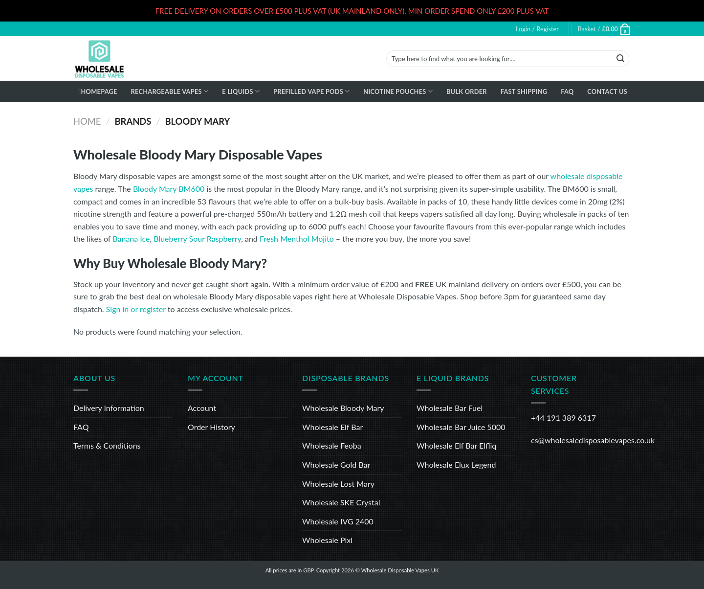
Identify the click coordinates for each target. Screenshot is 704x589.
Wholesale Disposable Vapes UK (400, 570)
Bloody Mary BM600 (168, 188)
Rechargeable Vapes (170, 91)
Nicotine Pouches (398, 91)
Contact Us (607, 91)
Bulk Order (466, 91)
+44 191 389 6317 (563, 417)
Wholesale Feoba (331, 445)
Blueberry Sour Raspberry (197, 238)
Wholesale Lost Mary (338, 483)
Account (202, 407)
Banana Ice (131, 238)
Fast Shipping (524, 91)
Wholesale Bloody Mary (343, 407)
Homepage (99, 91)
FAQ (567, 91)
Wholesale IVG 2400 (338, 521)
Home (87, 121)
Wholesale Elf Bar (332, 426)
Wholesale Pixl (327, 539)
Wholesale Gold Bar (336, 464)
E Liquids (241, 91)
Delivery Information (108, 407)
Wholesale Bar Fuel (450, 407)
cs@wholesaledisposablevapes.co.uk (593, 440)
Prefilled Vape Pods (311, 91)
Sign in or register (136, 309)
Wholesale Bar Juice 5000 (461, 426)
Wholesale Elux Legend (456, 464)
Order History (211, 426)
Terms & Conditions (107, 445)
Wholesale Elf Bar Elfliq (456, 445)
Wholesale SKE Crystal (341, 502)
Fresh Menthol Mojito (297, 238)
